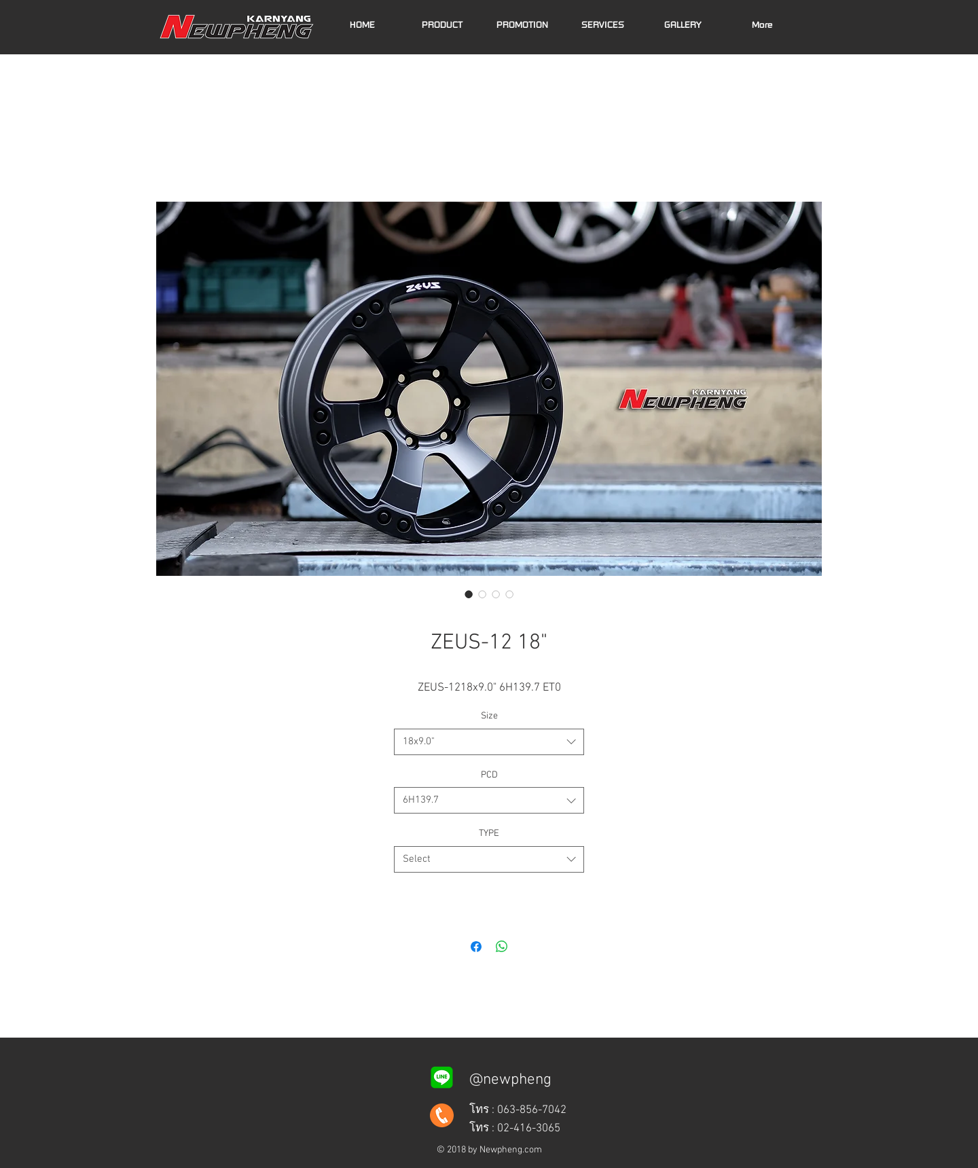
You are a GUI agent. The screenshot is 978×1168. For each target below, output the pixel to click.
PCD (489, 775)
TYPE (489, 833)
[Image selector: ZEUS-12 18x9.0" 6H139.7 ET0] (468, 594)
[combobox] (489, 742)
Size (489, 716)
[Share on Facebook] (476, 946)
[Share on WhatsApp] (502, 946)
